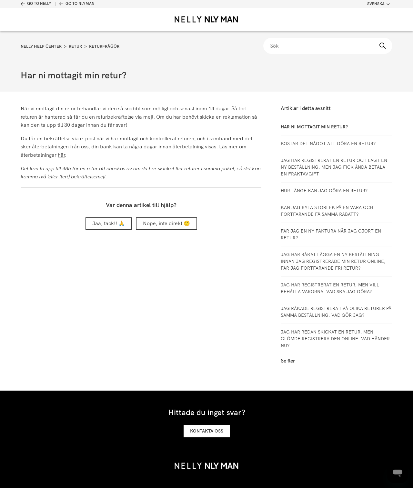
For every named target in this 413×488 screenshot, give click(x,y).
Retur (75, 46)
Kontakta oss (206, 431)
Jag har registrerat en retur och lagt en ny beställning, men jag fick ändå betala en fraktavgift (334, 167)
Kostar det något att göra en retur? (328, 143)
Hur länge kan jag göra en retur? (324, 191)
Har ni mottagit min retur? (314, 127)
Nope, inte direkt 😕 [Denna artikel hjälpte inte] (166, 223)
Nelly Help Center (41, 46)
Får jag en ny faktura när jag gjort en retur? (331, 234)
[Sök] (327, 46)
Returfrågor (104, 46)
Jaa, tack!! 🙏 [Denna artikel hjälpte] (108, 223)
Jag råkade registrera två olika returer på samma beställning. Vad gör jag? (336, 311)
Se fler (288, 360)
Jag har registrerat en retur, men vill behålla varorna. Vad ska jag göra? (330, 288)
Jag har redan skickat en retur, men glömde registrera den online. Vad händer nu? (335, 338)
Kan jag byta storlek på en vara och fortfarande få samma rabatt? (327, 210)
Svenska (378, 3)
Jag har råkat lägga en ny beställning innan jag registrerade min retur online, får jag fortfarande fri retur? (333, 261)
